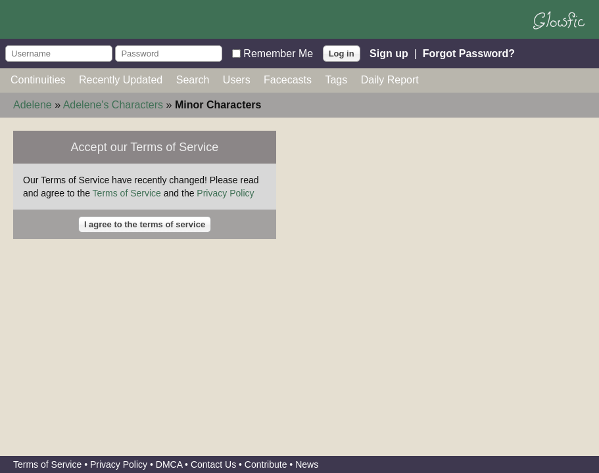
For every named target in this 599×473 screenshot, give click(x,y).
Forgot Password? (469, 52)
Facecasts (288, 79)
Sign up (389, 52)
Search (193, 79)
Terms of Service (127, 193)
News (306, 464)
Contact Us (213, 464)
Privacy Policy (225, 193)
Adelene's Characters (113, 104)
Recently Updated (120, 79)
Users (237, 79)
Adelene (32, 104)
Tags (336, 79)
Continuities (38, 79)
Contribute (266, 464)
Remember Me (278, 52)
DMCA (169, 464)
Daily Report (390, 79)
